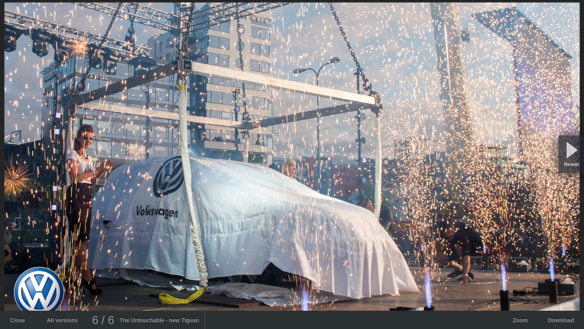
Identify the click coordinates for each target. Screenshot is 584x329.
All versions (62, 320)
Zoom (520, 320)
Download (561, 320)
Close (17, 320)
